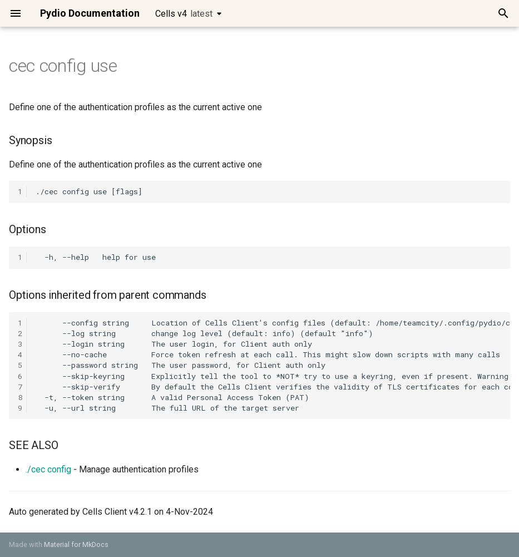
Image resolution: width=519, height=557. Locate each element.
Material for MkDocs (76, 544)
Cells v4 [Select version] (183, 13)
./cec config (48, 469)
